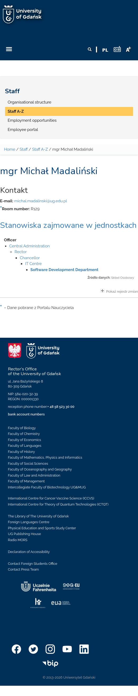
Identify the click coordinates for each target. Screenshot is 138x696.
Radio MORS (17, 540)
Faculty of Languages (24, 446)
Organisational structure (29, 102)
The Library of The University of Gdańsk (38, 516)
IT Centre (33, 263)
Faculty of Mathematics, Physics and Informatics (45, 457)
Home (9, 149)
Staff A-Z (16, 111)
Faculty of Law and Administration (34, 475)
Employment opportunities (32, 120)
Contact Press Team (23, 569)
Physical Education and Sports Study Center (42, 528)
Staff (12, 91)
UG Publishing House (24, 534)
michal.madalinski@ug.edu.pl (40, 201)
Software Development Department (64, 269)
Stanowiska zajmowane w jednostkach (68, 225)
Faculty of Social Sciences (28, 463)
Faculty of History (21, 452)
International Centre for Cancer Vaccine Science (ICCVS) (51, 498)
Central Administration (29, 246)
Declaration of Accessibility (29, 552)
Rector (21, 251)
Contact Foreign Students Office (32, 564)
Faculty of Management (26, 481)
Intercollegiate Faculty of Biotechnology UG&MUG (47, 487)
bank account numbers (26, 414)
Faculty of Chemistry (24, 434)
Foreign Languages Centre (28, 522)
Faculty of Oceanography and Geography (40, 469)
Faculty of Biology (22, 428)
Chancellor (30, 258)
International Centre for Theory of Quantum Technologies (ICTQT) (58, 504)
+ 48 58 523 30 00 (60, 407)
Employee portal (23, 129)
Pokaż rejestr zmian (119, 291)
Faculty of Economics (24, 440)
